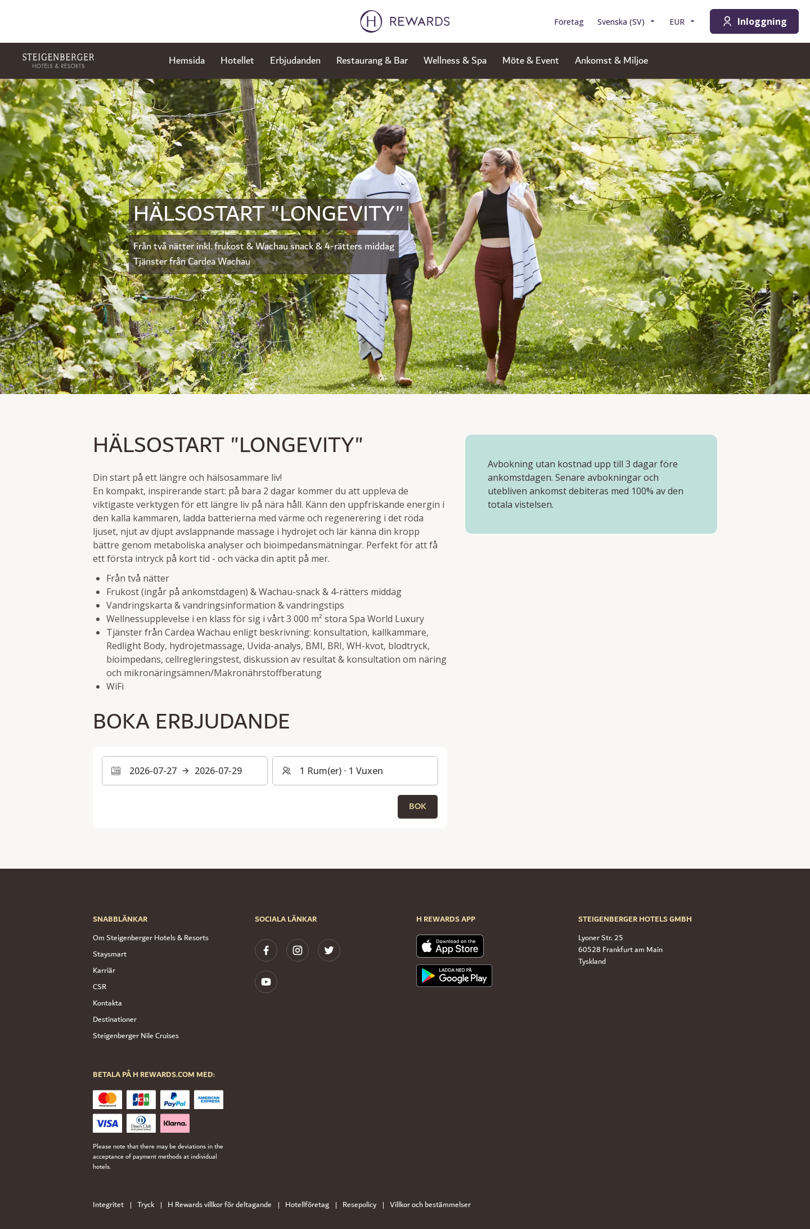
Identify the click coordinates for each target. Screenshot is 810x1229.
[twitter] (329, 950)
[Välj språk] (626, 21)
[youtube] (266, 982)
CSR (99, 987)
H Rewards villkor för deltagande (223, 1205)
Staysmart (110, 954)
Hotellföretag (310, 1205)
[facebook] (266, 950)
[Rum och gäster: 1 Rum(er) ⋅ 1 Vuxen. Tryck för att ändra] (355, 770)
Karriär (104, 970)
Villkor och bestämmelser (434, 1205)
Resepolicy (363, 1205)
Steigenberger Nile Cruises (136, 1036)
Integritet (111, 1205)
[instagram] (297, 950)
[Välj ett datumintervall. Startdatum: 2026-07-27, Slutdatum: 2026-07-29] (185, 770)
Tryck (149, 1205)
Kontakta (107, 1003)
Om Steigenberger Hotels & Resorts (151, 938)
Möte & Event (530, 60)
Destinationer (115, 1019)
